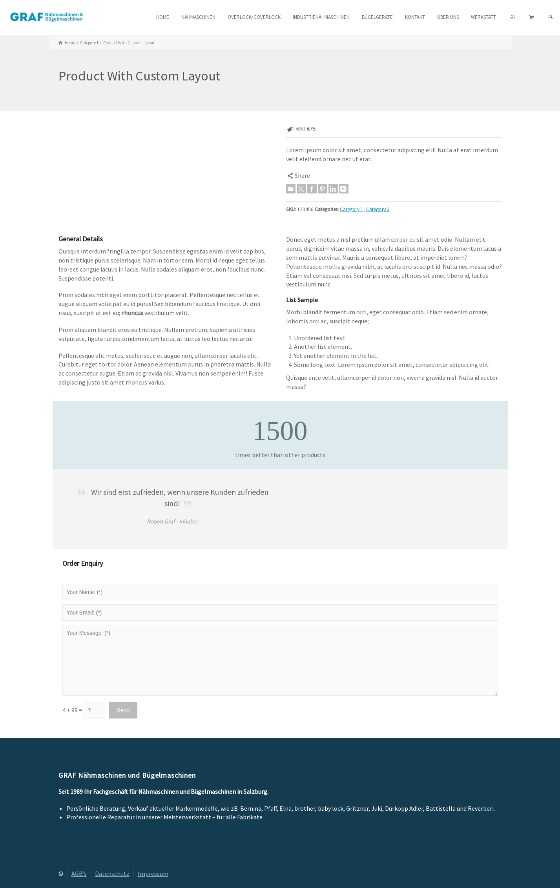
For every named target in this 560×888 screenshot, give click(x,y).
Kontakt (415, 17)
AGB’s (79, 873)
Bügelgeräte (377, 17)
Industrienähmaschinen (321, 17)
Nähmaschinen (198, 17)
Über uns (448, 17)
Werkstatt (483, 17)
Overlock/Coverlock (254, 17)
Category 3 (378, 209)
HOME (162, 17)
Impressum (153, 873)
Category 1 (351, 209)
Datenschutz (112, 873)
